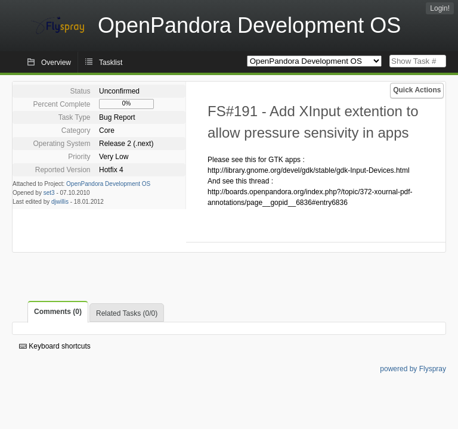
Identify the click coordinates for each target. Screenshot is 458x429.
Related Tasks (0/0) (126, 313)
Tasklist (110, 62)
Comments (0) (58, 311)
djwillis (60, 201)
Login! (440, 8)
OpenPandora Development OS (108, 184)
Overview (56, 62)
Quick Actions (417, 90)
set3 (49, 192)
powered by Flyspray (413, 369)
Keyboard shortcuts (55, 346)
